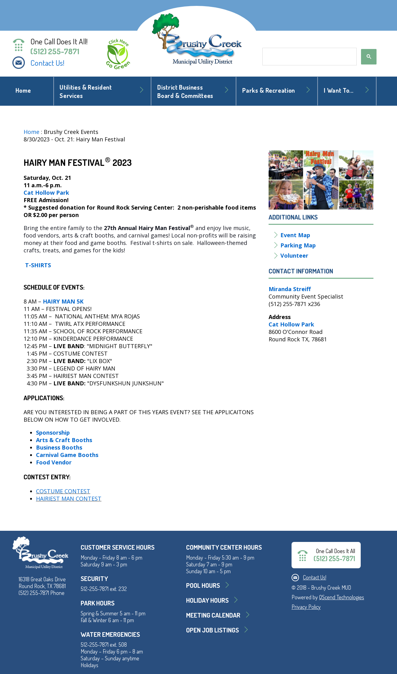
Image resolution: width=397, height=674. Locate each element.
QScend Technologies (341, 597)
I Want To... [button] (339, 90)
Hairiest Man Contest (68, 498)
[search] (308, 57)
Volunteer (295, 255)
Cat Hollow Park (46, 192)
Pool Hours (203, 585)
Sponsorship (53, 432)
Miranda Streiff (290, 289)
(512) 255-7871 (54, 51)
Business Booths (59, 447)
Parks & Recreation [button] (268, 90)
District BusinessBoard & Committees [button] (185, 91)
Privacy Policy (306, 606)
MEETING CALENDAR (213, 615)
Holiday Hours (207, 600)
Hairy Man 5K (63, 301)
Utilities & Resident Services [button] (86, 91)
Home (23, 90)
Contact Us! (47, 63)
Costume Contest (63, 491)
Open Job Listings (212, 630)
